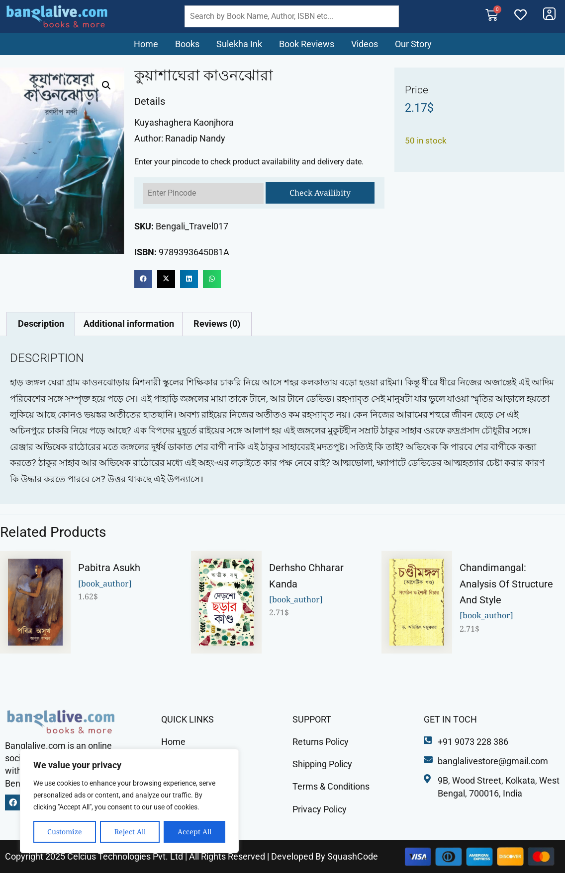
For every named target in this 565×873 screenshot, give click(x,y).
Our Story (413, 44)
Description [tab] (41, 323)
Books (187, 44)
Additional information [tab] (129, 323)
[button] (106, 85)
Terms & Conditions (331, 786)
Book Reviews (306, 44)
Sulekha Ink (239, 44)
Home (146, 44)
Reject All (129, 831)
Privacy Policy (319, 809)
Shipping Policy (322, 764)
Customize (65, 831)
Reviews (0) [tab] (216, 323)
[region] (129, 801)
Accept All (194, 831)
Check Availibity (320, 192)
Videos (364, 44)
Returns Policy (320, 741)
